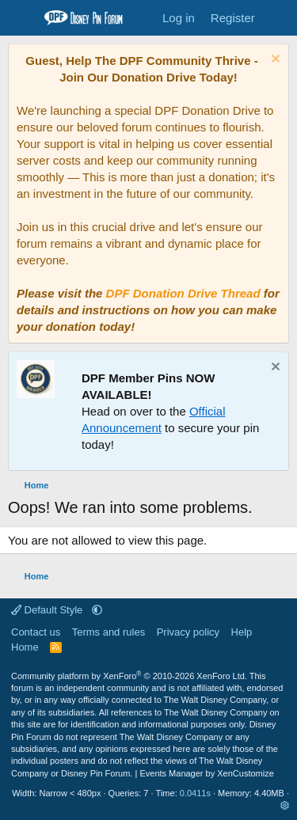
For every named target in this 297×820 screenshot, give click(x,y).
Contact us (35, 632)
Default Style (48, 610)
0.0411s (195, 793)
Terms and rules (108, 632)
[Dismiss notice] (273, 60)
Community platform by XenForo (129, 676)
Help (242, 632)
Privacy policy (188, 632)
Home (25, 647)
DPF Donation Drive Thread (183, 293)
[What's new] (278, 17)
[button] (97, 609)
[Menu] (21, 18)
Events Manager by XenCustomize (206, 773)
